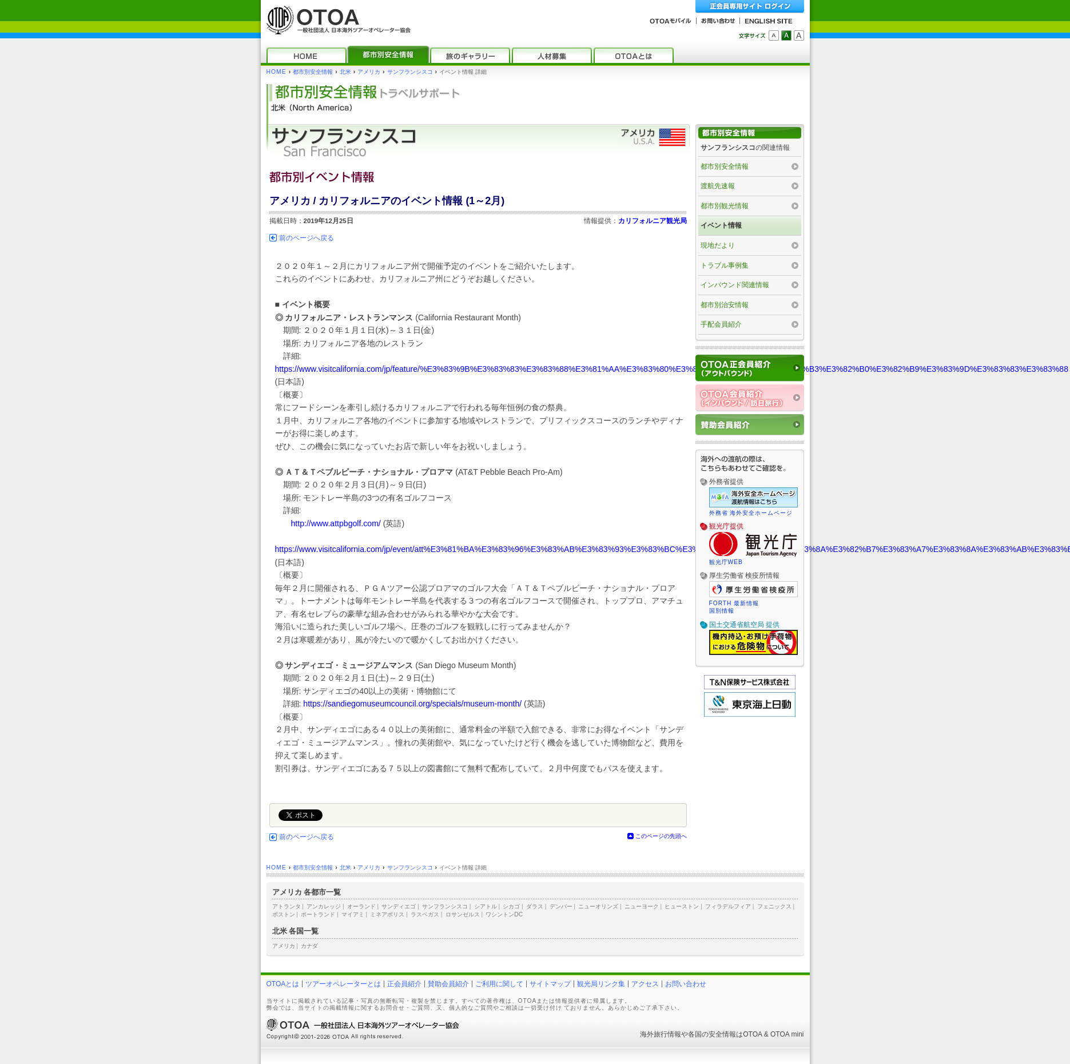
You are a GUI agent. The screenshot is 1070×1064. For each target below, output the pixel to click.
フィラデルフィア (728, 906)
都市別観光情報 (725, 206)
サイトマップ (550, 984)
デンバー (561, 906)
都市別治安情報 (725, 305)
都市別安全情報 (313, 72)
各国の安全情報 (712, 1034)
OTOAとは (283, 984)
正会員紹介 (404, 984)
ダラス (534, 906)
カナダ (309, 946)
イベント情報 (721, 225)
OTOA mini (787, 1034)
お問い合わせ (685, 984)
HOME (276, 72)
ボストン (283, 914)
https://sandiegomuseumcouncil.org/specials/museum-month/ (412, 703)
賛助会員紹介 (448, 984)
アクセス (645, 984)
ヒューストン (682, 906)
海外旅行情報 (660, 1034)
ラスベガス (425, 914)
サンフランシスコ (410, 72)
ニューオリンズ (598, 906)
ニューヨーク (642, 906)
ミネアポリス (387, 914)
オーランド (361, 906)
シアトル (485, 906)
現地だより (718, 245)
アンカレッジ (324, 906)
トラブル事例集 (725, 265)
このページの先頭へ (661, 836)
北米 (345, 72)
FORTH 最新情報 (734, 603)
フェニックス (774, 906)
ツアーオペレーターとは (343, 984)
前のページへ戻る (306, 238)
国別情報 (721, 611)
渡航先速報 (718, 186)
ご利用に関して (499, 984)
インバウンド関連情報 (735, 285)
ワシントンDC (504, 914)
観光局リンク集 (601, 984)
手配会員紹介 (721, 324)
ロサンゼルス (462, 914)
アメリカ (368, 72)
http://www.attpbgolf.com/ (336, 523)
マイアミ (352, 914)
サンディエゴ (398, 906)
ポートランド (318, 914)
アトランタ (286, 906)
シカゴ (511, 906)
